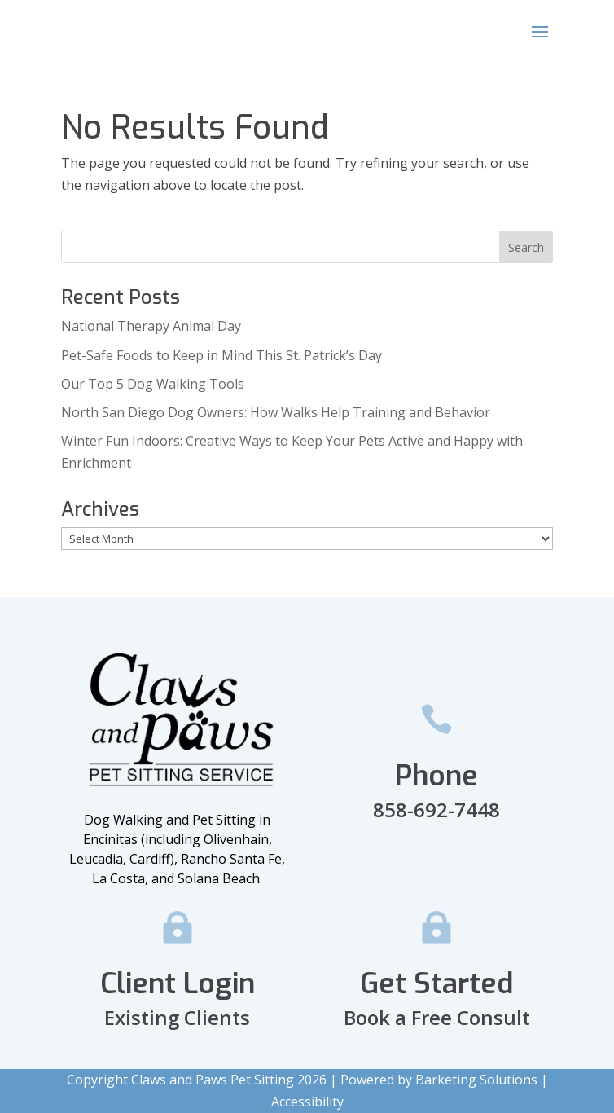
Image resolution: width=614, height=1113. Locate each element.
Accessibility (307, 1102)
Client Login (177, 983)
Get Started (436, 983)
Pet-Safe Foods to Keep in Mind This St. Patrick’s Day (221, 355)
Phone (436, 775)
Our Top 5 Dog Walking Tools (152, 384)
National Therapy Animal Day (151, 326)
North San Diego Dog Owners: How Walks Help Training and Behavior (275, 412)
